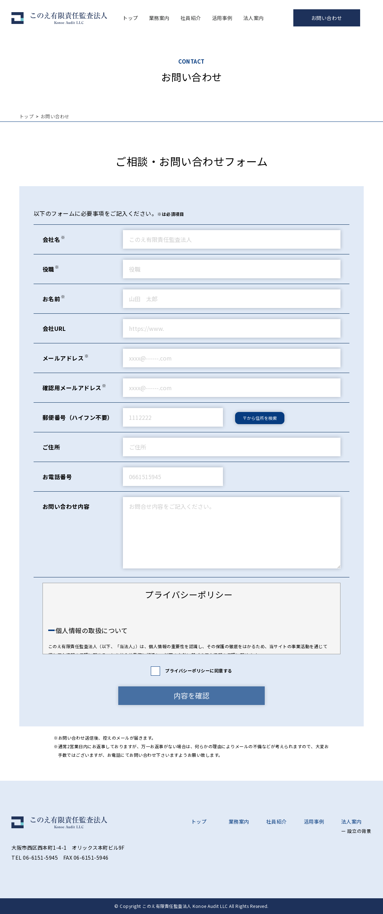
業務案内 (159, 17)
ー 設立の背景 (356, 831)
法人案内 (253, 17)
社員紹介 (190, 17)
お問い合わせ (326, 17)
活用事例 (222, 17)
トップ (130, 17)
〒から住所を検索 (260, 418)
